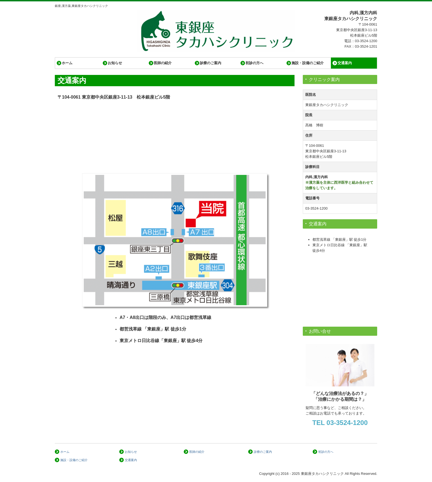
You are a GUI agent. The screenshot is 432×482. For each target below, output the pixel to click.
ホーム (67, 63)
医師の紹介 (163, 63)
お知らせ (115, 63)
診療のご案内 (210, 63)
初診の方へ (254, 63)
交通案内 (344, 63)
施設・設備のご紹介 (307, 63)
